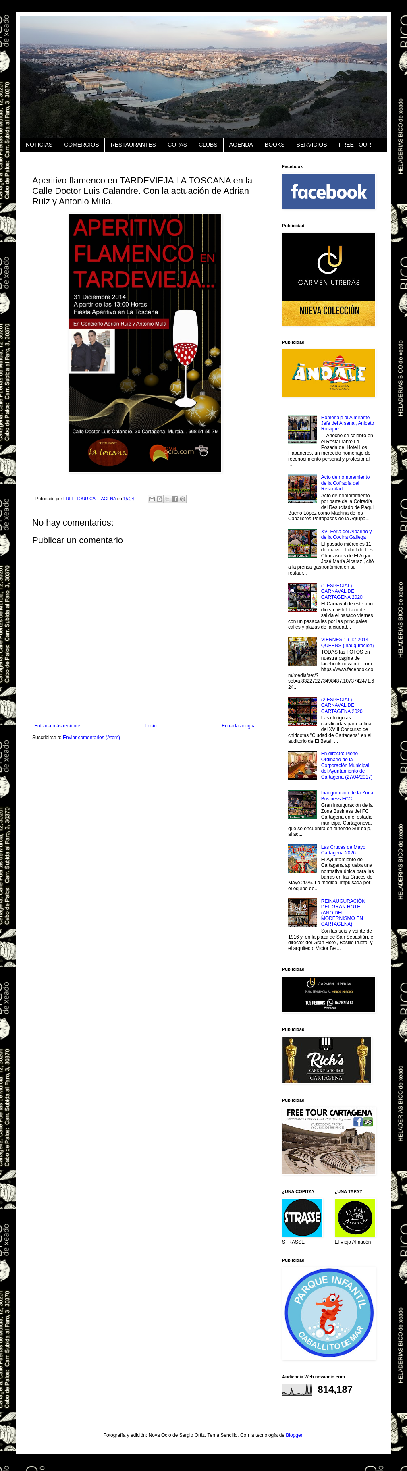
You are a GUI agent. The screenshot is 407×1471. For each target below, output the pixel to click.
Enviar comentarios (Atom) (91, 737)
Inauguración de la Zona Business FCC (347, 795)
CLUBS (208, 144)
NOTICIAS (39, 144)
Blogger (294, 1435)
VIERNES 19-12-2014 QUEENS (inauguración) (347, 642)
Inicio (151, 726)
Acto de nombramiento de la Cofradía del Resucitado (345, 483)
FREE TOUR (355, 144)
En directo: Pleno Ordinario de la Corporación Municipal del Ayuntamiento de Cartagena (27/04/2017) (346, 765)
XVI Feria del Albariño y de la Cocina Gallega (346, 534)
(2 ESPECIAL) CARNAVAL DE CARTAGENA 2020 (342, 705)
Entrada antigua (239, 726)
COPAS (177, 144)
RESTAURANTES (133, 144)
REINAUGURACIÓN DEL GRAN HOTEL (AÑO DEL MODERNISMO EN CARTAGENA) (343, 912)
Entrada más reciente (57, 726)
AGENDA (241, 144)
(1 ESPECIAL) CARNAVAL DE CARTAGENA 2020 (342, 591)
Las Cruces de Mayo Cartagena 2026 (343, 850)
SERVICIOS (312, 144)
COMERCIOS (81, 144)
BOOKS (275, 144)
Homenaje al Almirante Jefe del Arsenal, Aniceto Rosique (347, 423)
